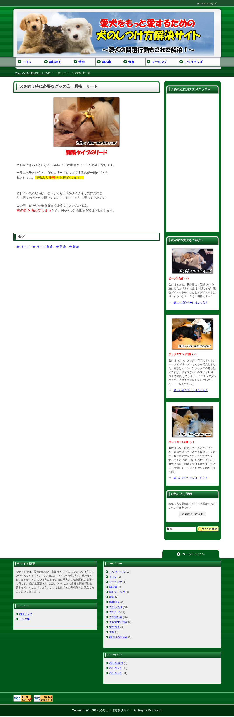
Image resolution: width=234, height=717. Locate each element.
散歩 (111, 596)
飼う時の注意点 (118, 637)
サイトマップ (208, 3)
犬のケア (114, 612)
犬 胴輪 (61, 246)
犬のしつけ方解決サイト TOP (32, 72)
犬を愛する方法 (118, 622)
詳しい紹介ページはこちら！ (191, 302)
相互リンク (25, 614)
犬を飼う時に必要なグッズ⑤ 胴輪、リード (58, 86)
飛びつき (114, 627)
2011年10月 (116, 663)
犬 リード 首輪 (43, 246)
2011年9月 (115, 668)
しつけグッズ (117, 571)
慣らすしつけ (117, 591)
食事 (111, 632)
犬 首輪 (74, 246)
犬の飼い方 (115, 617)
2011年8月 (115, 673)
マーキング (115, 581)
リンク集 (24, 619)
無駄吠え (114, 601)
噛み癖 (113, 586)
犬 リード (23, 246)
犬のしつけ (115, 607)
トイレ (113, 576)
